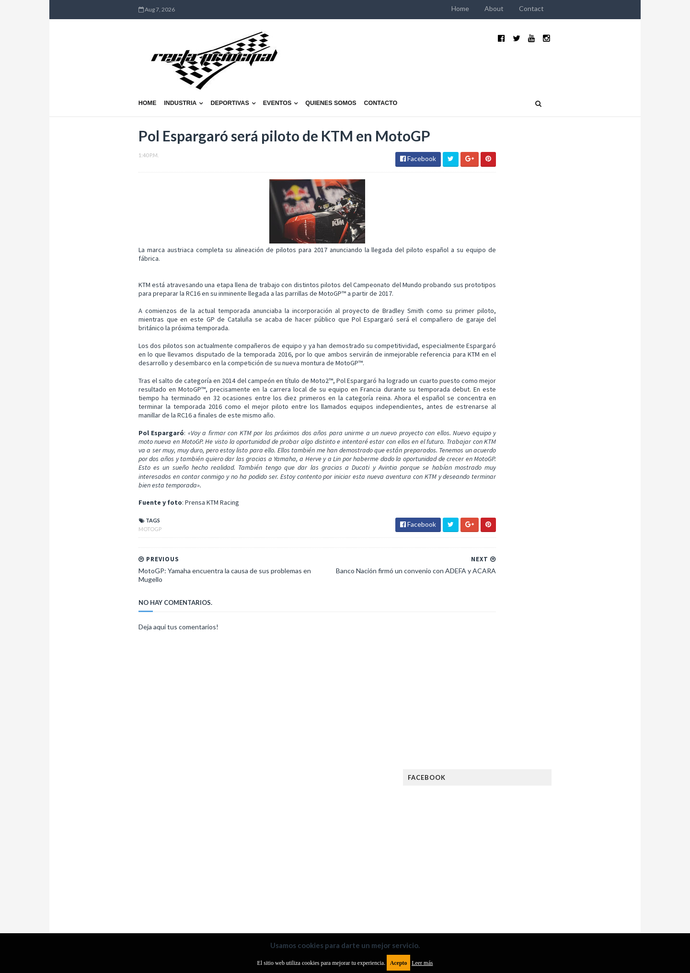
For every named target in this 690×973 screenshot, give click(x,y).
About (555, 8)
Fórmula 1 (528, 716)
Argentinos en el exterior (508, 624)
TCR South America (498, 839)
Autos (566, 624)
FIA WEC (530, 701)
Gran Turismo (490, 732)
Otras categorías (497, 808)
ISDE (527, 732)
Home (522, 8)
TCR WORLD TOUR (561, 839)
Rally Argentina (559, 808)
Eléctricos (486, 655)
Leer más (422, 963)
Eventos (215, 80)
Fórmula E (569, 716)
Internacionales (494, 747)
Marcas (540, 762)
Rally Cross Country (501, 824)
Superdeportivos (569, 824)
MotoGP (88, 530)
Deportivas (168, 80)
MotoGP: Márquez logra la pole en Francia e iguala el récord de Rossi (558, 516)
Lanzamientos (551, 747)
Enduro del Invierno (543, 655)
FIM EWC (563, 701)
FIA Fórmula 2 (538, 686)
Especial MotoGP (563, 670)
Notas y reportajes (498, 793)
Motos (549, 778)
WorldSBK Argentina (557, 854)
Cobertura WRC (529, 640)
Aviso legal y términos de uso (120, 895)
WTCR (506, 854)
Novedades (554, 793)
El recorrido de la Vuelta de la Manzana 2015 (559, 416)
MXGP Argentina (494, 762)
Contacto (319, 80)
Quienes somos (268, 80)
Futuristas (486, 716)
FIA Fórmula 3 (489, 701)
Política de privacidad (289, 895)
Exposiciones (489, 686)
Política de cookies (466, 895)
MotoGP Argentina (499, 778)
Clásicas (482, 640)
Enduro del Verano (498, 670)
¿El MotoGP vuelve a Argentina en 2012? (548, 464)
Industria (119, 80)
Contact (593, 8)
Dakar (573, 640)
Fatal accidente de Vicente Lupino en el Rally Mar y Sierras (558, 563)
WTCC (478, 854)
